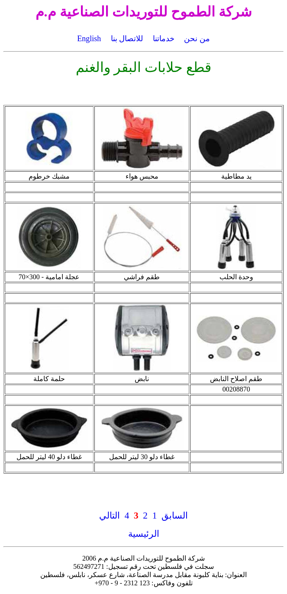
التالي (109, 515)
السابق (174, 515)
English (89, 38)
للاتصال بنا (127, 38)
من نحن (197, 38)
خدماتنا (163, 38)
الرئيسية (143, 534)
